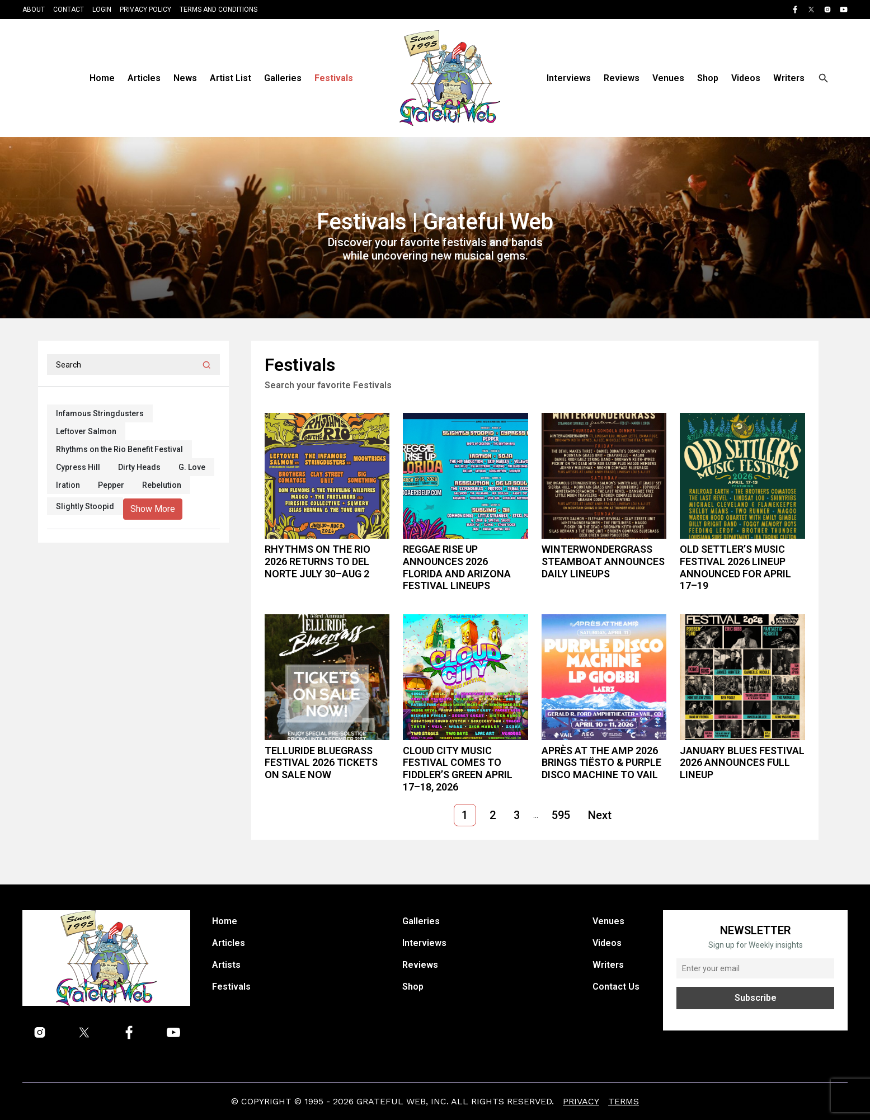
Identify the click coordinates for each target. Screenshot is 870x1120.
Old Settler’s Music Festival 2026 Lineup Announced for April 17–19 (735, 567)
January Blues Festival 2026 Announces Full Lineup (742, 762)
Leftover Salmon (86, 431)
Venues (668, 78)
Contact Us (615, 986)
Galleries (283, 78)
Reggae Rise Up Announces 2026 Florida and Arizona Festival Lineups (457, 567)
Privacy (581, 1101)
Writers (789, 78)
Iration (68, 485)
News (185, 78)
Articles (144, 78)
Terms (623, 1101)
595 (561, 815)
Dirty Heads (139, 467)
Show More (152, 508)
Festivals (333, 78)
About (33, 9)
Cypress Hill (78, 467)
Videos (745, 78)
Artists (226, 964)
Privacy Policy (145, 9)
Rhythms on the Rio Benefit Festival (119, 449)
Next (600, 815)
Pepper (111, 485)
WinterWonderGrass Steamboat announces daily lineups (603, 561)
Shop (707, 78)
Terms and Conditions (218, 9)
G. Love (191, 467)
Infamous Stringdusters (100, 413)
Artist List (230, 78)
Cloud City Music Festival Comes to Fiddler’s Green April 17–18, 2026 (457, 769)
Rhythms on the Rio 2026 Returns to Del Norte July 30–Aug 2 (317, 561)
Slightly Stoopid (85, 506)
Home (102, 78)
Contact (68, 9)
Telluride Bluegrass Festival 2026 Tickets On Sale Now (321, 762)
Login (101, 9)
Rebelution (161, 485)
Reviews (621, 78)
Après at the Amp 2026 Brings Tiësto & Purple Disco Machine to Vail (601, 762)
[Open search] (823, 78)
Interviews (569, 78)
